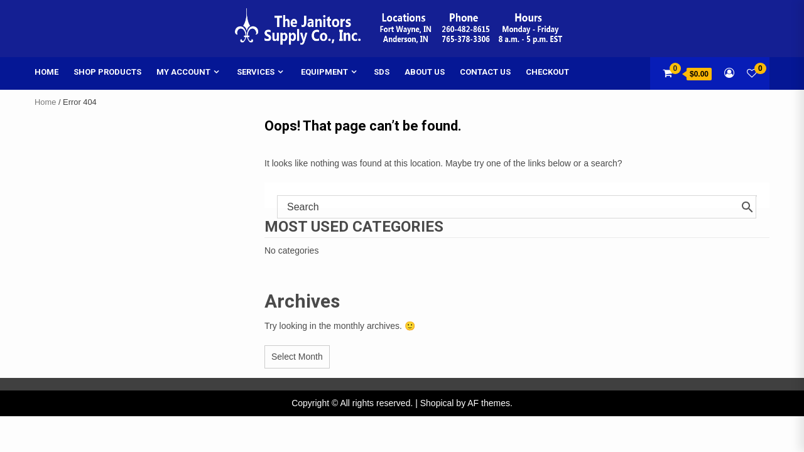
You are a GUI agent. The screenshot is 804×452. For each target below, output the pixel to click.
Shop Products (107, 72)
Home (46, 72)
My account (183, 72)
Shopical (437, 403)
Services (255, 72)
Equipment (324, 72)
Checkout (547, 72)
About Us (425, 72)
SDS (381, 72)
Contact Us (485, 72)
